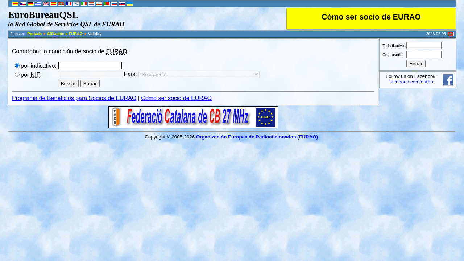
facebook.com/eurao (411, 81)
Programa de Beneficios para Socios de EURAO (74, 98)
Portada (34, 34)
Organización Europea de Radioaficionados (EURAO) (257, 137)
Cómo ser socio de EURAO (371, 17)
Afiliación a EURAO (65, 34)
